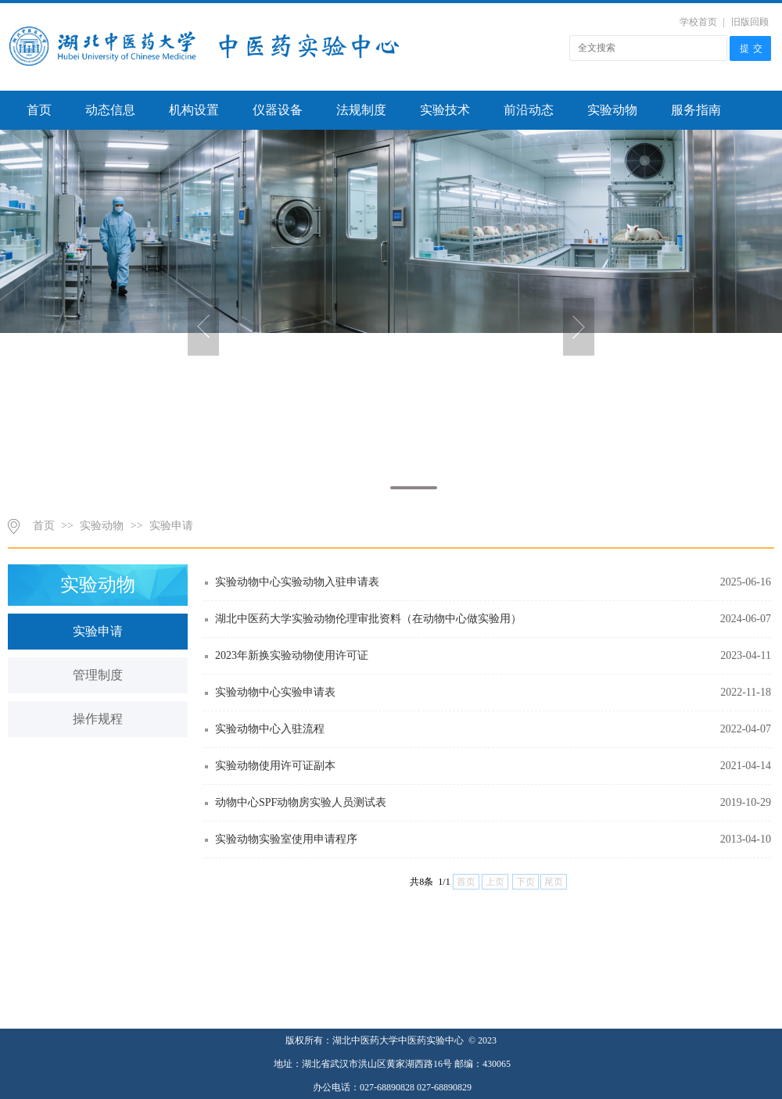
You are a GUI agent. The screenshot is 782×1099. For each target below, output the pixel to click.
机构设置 (194, 109)
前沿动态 (529, 109)
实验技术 (445, 109)
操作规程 (98, 718)
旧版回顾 (750, 21)
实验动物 (612, 109)
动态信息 (110, 109)
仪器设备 (278, 109)
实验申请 (171, 526)
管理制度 (98, 675)
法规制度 (361, 109)
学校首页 (698, 21)
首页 (39, 109)
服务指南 (696, 109)
